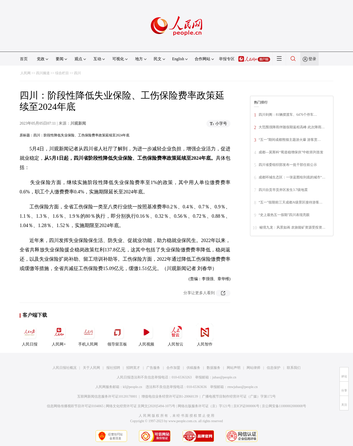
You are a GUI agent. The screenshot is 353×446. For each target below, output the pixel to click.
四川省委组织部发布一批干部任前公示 (288, 165)
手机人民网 (88, 335)
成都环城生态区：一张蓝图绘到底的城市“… (292, 177)
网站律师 (253, 368)
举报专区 (227, 59)
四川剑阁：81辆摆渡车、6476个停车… (288, 114)
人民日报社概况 (64, 368)
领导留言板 (117, 335)
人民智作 (204, 335)
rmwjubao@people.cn (242, 387)
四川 (77, 73)
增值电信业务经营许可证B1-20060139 (169, 396)
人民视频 (146, 335)
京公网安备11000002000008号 (284, 406)
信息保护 (273, 368)
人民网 (25, 73)
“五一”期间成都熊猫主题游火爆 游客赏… (290, 140)
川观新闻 (78, 123)
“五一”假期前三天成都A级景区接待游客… (291, 202)
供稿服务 (193, 368)
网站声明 (233, 368)
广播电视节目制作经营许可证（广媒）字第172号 (239, 396)
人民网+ (58, 335)
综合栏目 (62, 73)
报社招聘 (113, 368)
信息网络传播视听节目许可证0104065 (75, 406)
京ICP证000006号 (246, 406)
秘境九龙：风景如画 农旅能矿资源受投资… (292, 227)
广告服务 (153, 368)
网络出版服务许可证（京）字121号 (204, 406)
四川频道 (43, 73)
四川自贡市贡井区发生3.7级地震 (283, 190)
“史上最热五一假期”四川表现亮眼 (284, 215)
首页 (24, 59)
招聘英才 (133, 368)
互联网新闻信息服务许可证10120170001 (107, 396)
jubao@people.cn (224, 377)
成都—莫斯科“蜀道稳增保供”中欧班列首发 (291, 152)
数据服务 (213, 368)
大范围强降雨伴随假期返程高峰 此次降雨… (292, 127)
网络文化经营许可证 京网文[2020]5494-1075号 (141, 406)
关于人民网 (91, 368)
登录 (312, 59)
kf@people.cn (132, 387)
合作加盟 (173, 368)
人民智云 (175, 335)
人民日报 (29, 335)
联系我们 (294, 368)
